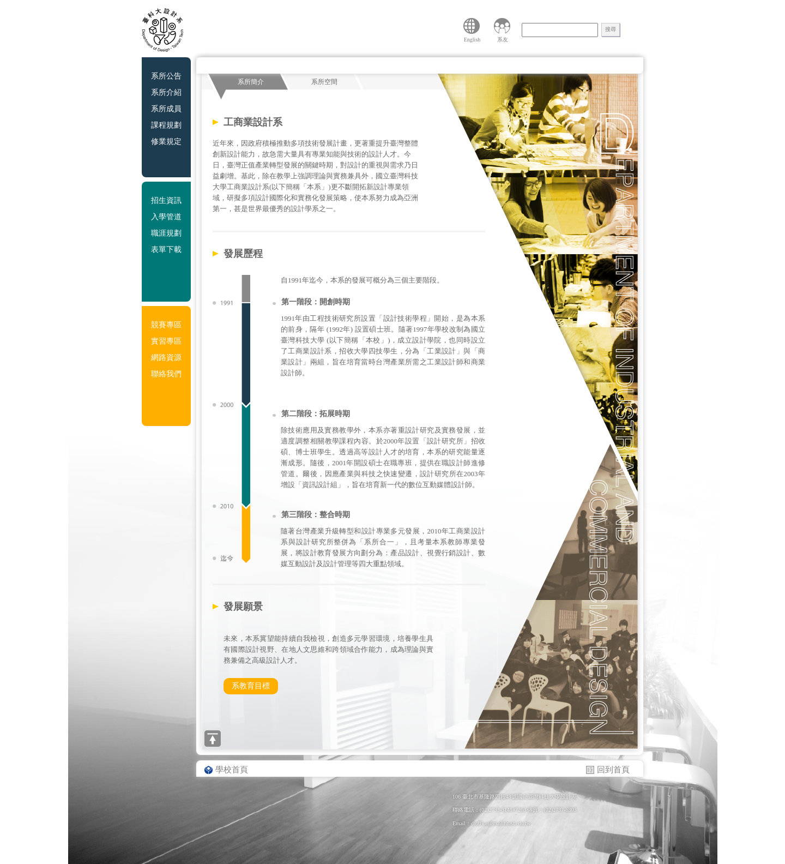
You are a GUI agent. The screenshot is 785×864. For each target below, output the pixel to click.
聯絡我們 (166, 374)
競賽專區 (166, 325)
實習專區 (166, 341)
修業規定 (166, 141)
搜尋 (610, 29)
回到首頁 (613, 769)
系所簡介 (251, 82)
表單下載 (166, 249)
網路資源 (166, 357)
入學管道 (166, 217)
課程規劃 (166, 125)
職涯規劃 (166, 233)
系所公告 (166, 76)
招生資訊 (166, 200)
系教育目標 (251, 686)
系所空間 (324, 82)
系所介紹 (166, 92)
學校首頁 (231, 769)
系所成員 (166, 109)
